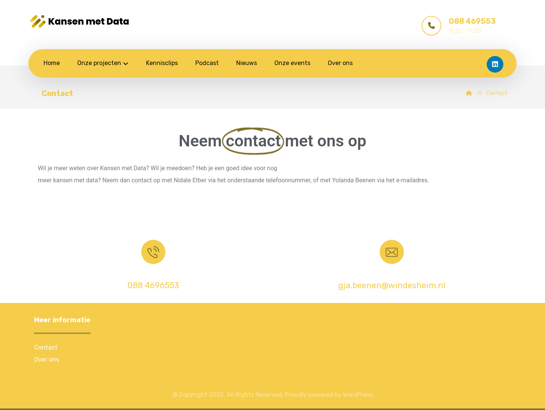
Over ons (46, 359)
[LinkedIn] (495, 64)
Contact (46, 347)
